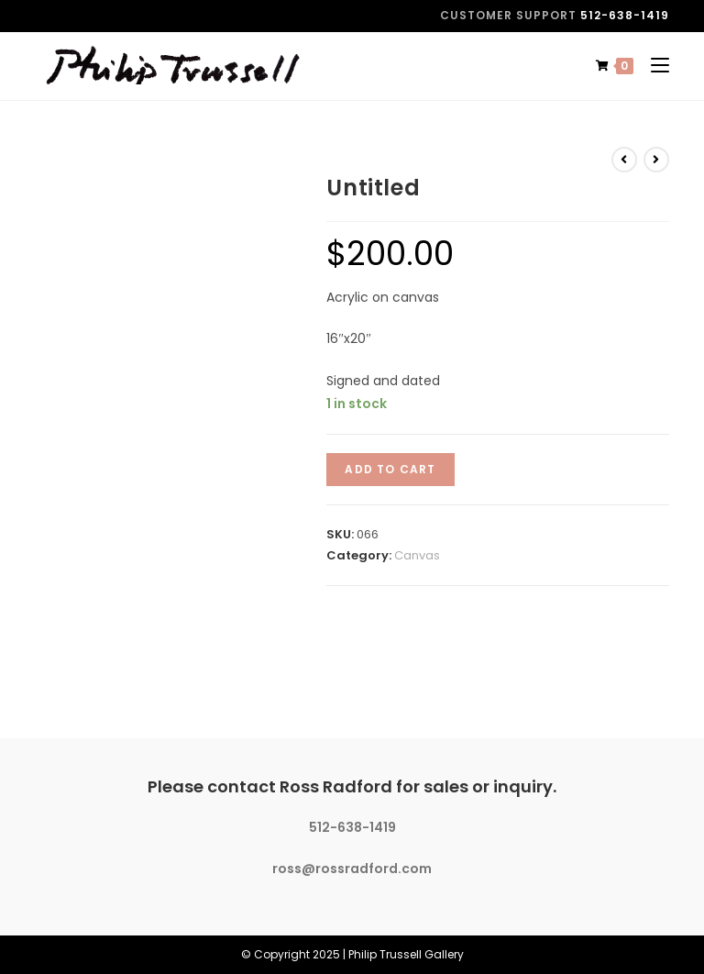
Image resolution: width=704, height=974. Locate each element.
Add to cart (390, 469)
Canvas (417, 555)
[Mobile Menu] (653, 65)
